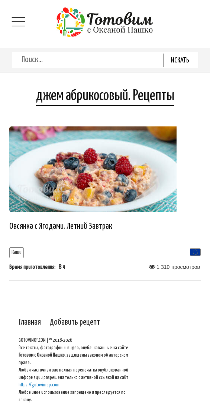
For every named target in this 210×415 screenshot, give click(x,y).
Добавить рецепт (74, 322)
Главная (30, 322)
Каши (17, 252)
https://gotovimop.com (39, 385)
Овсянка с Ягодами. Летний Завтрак (60, 226)
